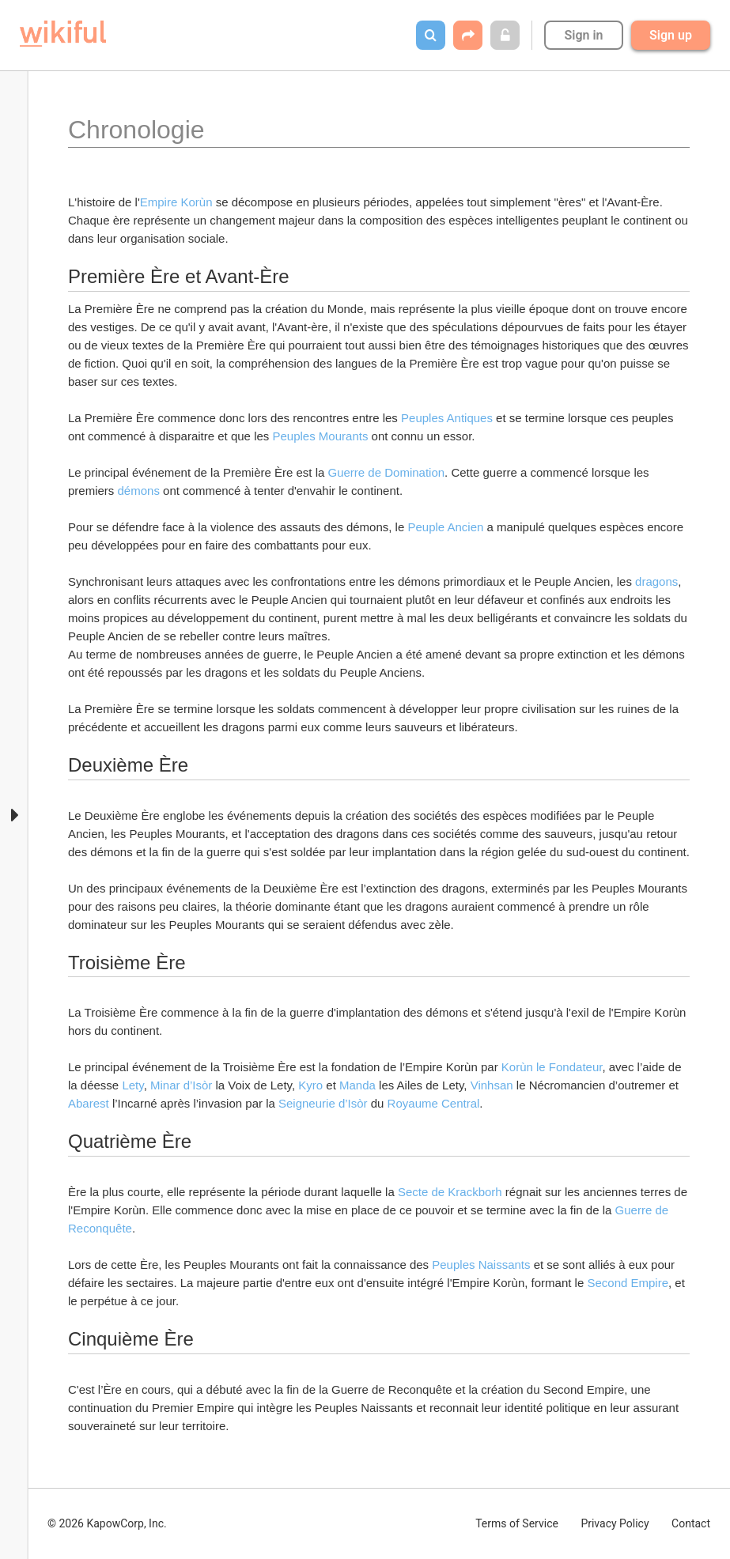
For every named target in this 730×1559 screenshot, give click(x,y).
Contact (690, 1523)
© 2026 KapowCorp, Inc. (107, 1523)
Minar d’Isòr (181, 1085)
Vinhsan (493, 1085)
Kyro (312, 1085)
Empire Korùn (178, 202)
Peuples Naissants (482, 1264)
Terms (516, 1523)
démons (139, 490)
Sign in (583, 35)
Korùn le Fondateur (552, 1067)
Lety (132, 1085)
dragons (656, 581)
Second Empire (627, 1282)
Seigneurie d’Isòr (323, 1103)
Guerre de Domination (386, 472)
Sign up (670, 35)
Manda (359, 1085)
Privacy (615, 1523)
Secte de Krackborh (451, 1192)
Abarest (90, 1103)
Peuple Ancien (446, 527)
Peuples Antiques (447, 418)
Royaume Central (434, 1103)
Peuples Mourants (320, 436)
